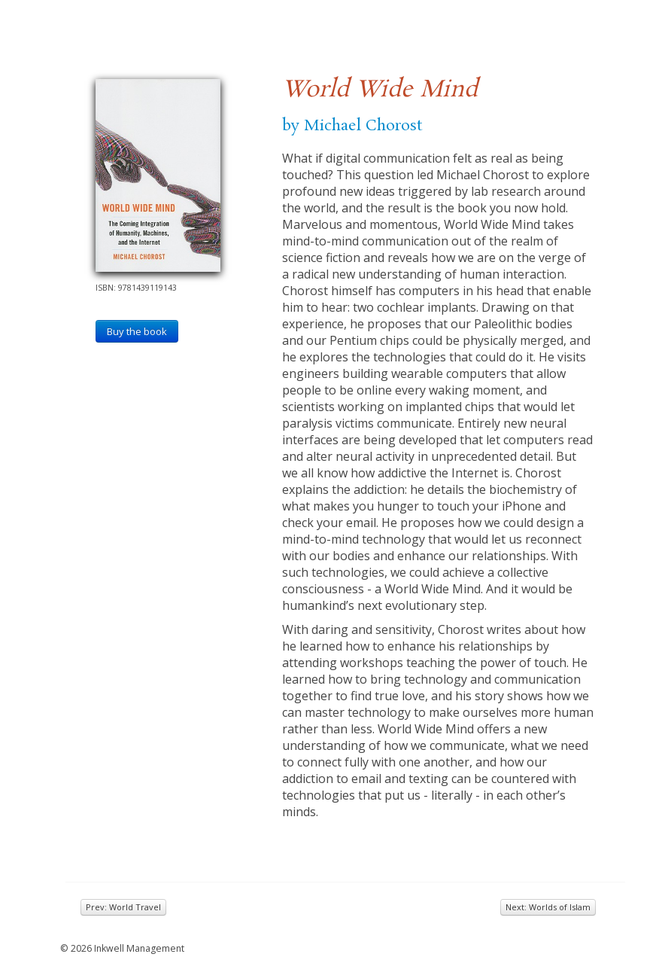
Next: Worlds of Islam (548, 907)
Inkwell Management (139, 948)
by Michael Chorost (352, 125)
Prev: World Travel (123, 907)
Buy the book (137, 331)
